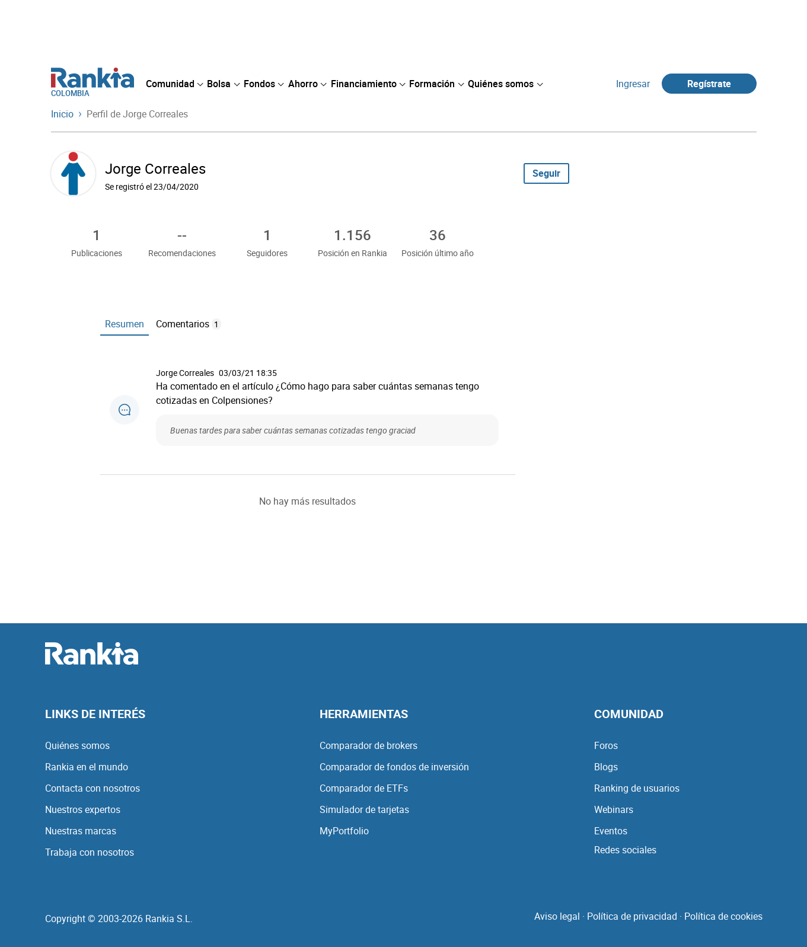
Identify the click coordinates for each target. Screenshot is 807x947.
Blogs (606, 766)
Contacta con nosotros (92, 788)
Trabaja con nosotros (89, 852)
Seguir (546, 173)
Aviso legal (557, 916)
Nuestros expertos (82, 809)
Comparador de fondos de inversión (394, 766)
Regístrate (709, 83)
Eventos (610, 830)
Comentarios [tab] (188, 323)
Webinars (613, 809)
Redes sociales (625, 849)
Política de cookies (723, 916)
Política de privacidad (632, 916)
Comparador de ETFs (364, 788)
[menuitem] (174, 84)
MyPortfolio (344, 830)
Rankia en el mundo (86, 766)
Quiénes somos (77, 745)
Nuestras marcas (80, 830)
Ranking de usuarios (637, 788)
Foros (606, 745)
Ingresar (633, 83)
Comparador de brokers (368, 745)
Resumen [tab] (124, 323)
